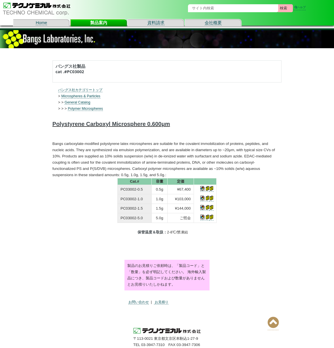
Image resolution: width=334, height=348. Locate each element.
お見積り (164, 302)
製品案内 (98, 22)
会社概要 (213, 22)
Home (41, 22)
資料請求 (155, 22)
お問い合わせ (139, 302)
